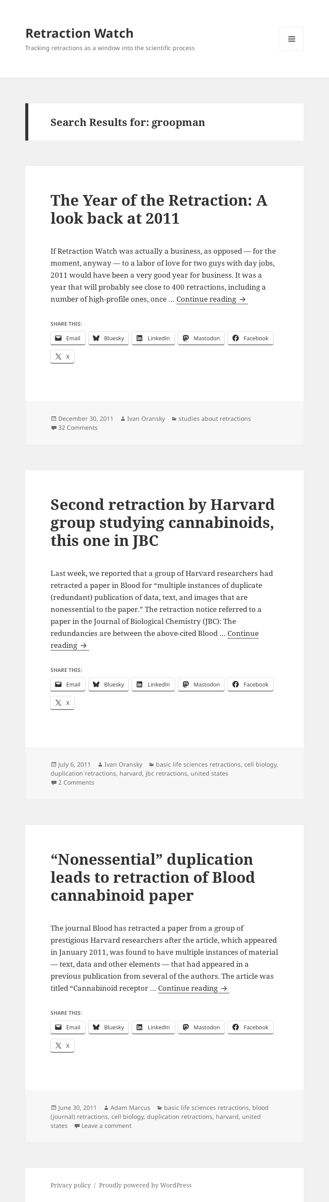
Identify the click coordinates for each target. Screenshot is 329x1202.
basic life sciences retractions (198, 764)
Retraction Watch (79, 32)
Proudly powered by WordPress (145, 1185)
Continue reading (212, 299)
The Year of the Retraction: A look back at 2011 (159, 209)
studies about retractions (215, 418)
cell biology (260, 764)
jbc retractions (166, 773)
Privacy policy (71, 1185)
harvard (131, 773)
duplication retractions (83, 773)
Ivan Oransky (146, 418)
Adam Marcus (130, 1107)
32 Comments (78, 427)
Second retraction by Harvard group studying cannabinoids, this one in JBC (163, 522)
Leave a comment (106, 1125)
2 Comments (76, 782)
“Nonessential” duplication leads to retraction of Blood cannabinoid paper (153, 877)
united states (209, 773)
